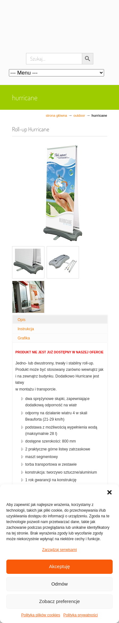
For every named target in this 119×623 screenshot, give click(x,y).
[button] (109, 492)
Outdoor (79, 115)
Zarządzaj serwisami (59, 550)
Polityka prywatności (80, 615)
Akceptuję (59, 566)
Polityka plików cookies (40, 615)
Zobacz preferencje (59, 601)
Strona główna (56, 115)
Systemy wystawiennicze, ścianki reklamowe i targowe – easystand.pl (59, 32)
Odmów (59, 584)
